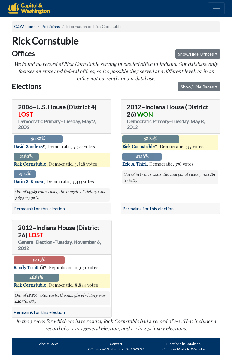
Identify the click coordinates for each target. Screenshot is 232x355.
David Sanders (28, 146)
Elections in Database (183, 343)
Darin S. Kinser (29, 181)
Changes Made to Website (183, 349)
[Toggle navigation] (216, 8)
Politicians (51, 26)
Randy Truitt (26, 267)
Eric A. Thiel (134, 164)
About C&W (48, 343)
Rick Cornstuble (30, 164)
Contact (116, 343)
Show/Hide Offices (196, 53)
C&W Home (24, 26)
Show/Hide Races (197, 86)
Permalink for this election (39, 208)
